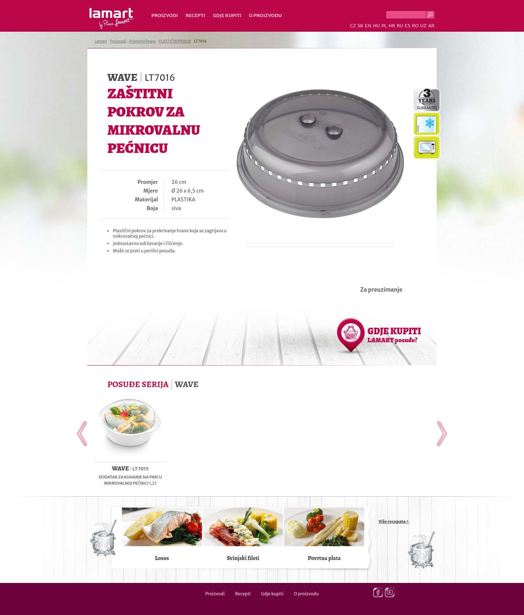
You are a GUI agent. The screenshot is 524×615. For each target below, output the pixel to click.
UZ (423, 26)
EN (368, 26)
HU (376, 26)
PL (384, 26)
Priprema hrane (142, 41)
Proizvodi (164, 15)
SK (360, 26)
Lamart (111, 18)
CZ (353, 26)
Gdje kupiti (227, 15)
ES (407, 26)
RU (400, 26)
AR (431, 26)
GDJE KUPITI (394, 334)
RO (415, 26)
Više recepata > (393, 521)
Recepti (195, 15)
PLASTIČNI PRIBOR (175, 41)
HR (391, 26)
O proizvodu (265, 15)
